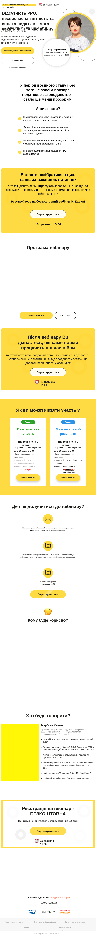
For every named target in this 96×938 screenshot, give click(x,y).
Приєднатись (17, 60)
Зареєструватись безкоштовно (17, 51)
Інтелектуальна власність (75, 922)
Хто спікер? (65, 315)
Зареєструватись (36, 315)
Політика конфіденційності (45, 922)
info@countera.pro (60, 897)
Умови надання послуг (14, 922)
